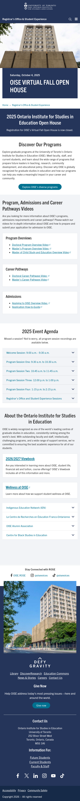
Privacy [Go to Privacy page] (22, 790)
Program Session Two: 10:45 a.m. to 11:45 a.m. (32, 370)
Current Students (40, 762)
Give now (41, 705)
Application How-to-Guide (27, 306)
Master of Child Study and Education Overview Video (41, 252)
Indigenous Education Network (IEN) (26, 507)
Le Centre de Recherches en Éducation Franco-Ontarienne (38, 516)
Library (14, 673)
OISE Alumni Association (19, 525)
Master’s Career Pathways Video (31, 279)
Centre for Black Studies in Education (26, 535)
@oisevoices (41, 575)
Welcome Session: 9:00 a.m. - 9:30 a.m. (28, 352)
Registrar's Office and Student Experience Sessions (34, 398)
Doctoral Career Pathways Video (31, 275)
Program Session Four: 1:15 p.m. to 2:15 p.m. (31, 389)
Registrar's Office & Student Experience (31, 105)
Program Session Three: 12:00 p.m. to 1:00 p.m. (32, 380)
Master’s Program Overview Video (32, 248)
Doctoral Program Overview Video (31, 244)
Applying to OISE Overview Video (31, 303)
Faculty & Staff (40, 766)
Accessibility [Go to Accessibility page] (9, 790)
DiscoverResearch (31, 673)
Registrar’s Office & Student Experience (24, 19)
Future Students (40, 757)
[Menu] (75, 19)
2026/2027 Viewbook (20, 458)
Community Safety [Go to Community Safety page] (37, 790)
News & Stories (27, 677)
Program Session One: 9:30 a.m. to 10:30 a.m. (31, 361)
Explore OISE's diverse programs (40, 186)
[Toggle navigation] (69, 19)
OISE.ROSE (19, 575)
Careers (42, 677)
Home (5, 105)
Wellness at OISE (18, 487)
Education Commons (56, 673)
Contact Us (55, 677)
